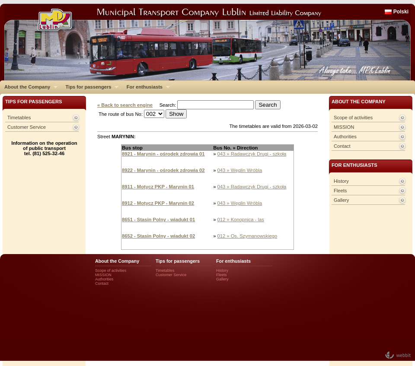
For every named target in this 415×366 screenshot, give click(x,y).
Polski (401, 12)
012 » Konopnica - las (240, 219)
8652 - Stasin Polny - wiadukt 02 (158, 236)
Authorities (345, 136)
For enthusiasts (146, 86)
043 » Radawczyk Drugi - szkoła (252, 153)
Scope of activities (353, 117)
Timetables (19, 117)
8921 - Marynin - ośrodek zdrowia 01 (163, 153)
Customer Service (26, 127)
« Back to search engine (125, 105)
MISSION (344, 127)
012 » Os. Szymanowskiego (247, 236)
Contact (342, 146)
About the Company (28, 86)
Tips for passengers (89, 86)
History (341, 181)
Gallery (341, 200)
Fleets (340, 190)
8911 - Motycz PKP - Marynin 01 (158, 186)
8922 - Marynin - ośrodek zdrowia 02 (163, 170)
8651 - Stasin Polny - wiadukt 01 (158, 219)
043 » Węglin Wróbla (239, 170)
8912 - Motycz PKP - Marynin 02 (158, 203)
